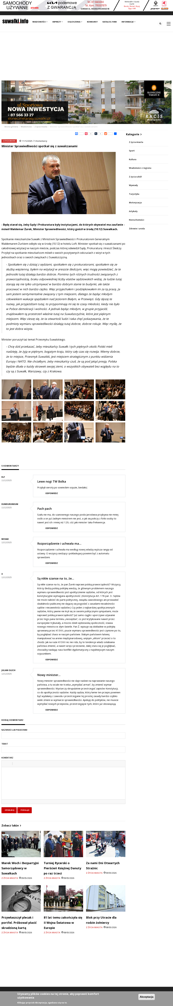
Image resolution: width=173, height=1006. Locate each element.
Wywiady (133, 185)
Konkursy (92, 22)
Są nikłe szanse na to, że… (55, 578)
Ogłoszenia (75, 22)
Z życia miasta (41, 126)
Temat (4, 743)
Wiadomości (39, 22)
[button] (5, 763)
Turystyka (134, 194)
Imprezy (57, 22)
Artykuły (133, 211)
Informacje (128, 22)
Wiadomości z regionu (140, 168)
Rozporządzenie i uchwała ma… (59, 543)
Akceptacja (147, 996)
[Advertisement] (86, 56)
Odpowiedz (51, 493)
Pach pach (44, 509)
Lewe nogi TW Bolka (51, 481)
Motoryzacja (135, 202)
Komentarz (7, 757)
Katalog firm (110, 22)
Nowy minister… (48, 675)
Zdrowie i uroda (137, 228)
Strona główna (11, 126)
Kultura (132, 159)
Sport (132, 151)
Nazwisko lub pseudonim (14, 730)
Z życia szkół (135, 177)
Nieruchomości (136, 220)
